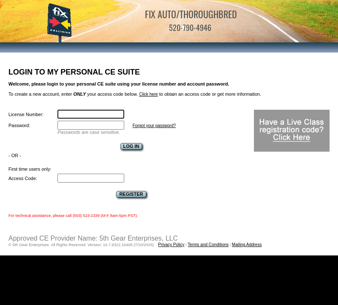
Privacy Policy (171, 244)
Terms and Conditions (208, 244)
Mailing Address (247, 244)
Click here (148, 94)
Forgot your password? (154, 125)
